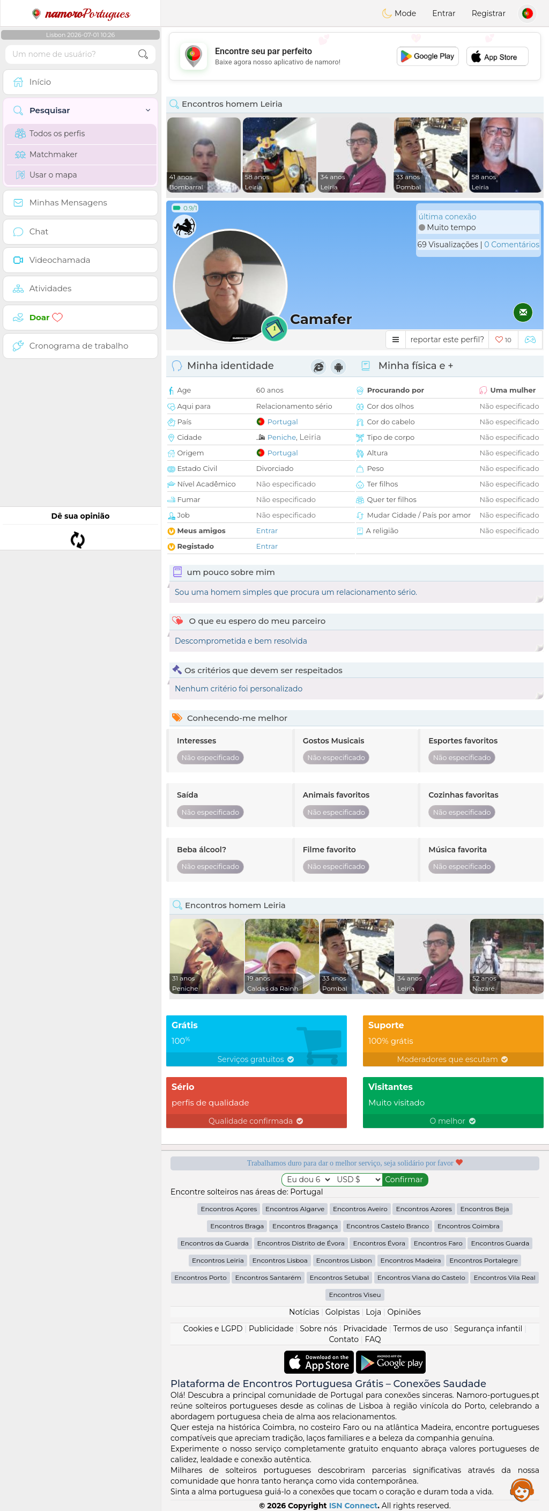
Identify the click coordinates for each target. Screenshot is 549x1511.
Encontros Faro (438, 1243)
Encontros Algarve (294, 1209)
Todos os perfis (50, 133)
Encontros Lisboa (280, 1260)
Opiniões (404, 1312)
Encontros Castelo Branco (387, 1226)
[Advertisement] (355, 56)
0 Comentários (511, 244)
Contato (344, 1339)
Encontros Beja (484, 1209)
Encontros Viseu (355, 1295)
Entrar (443, 13)
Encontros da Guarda (215, 1243)
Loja (373, 1312)
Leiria (310, 437)
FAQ (373, 1339)
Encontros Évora (379, 1243)
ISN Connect (353, 1505)
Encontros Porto (200, 1277)
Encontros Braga (237, 1226)
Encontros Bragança (305, 1226)
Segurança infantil (488, 1328)
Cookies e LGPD (213, 1328)
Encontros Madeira (411, 1260)
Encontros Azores (423, 1209)
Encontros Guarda (500, 1243)
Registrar (489, 13)
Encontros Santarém (268, 1277)
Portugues (80, 13)
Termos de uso (420, 1328)
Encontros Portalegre (483, 1260)
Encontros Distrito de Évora (301, 1243)
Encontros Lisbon (344, 1260)
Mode (399, 13)
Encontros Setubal (339, 1277)
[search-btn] (143, 54)
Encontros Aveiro (360, 1209)
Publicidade (271, 1328)
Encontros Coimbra (468, 1226)
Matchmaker (46, 154)
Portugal (283, 421)
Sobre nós (318, 1328)
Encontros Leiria (218, 1260)
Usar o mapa (46, 174)
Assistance (522, 1489)
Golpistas (342, 1312)
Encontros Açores (229, 1209)
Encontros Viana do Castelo (421, 1277)
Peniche (282, 437)
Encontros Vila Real (504, 1277)
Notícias (304, 1312)
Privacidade (365, 1328)
